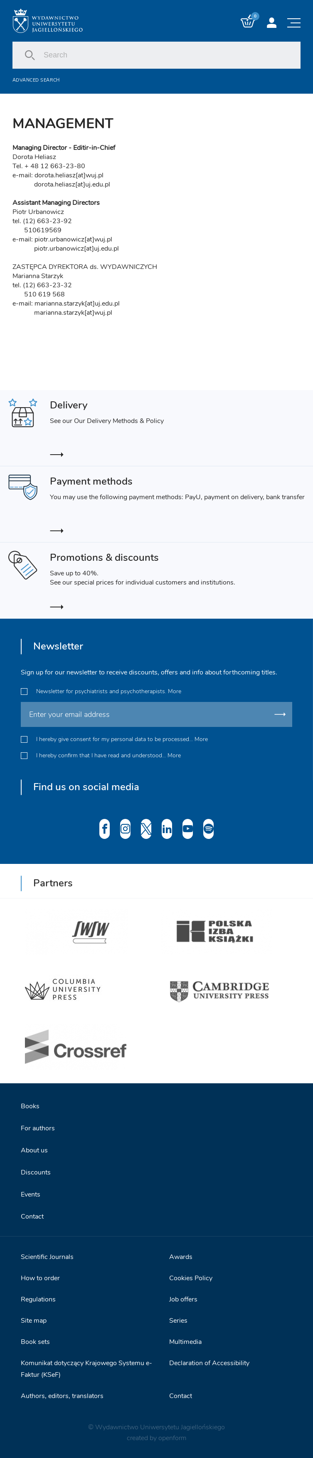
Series (178, 1320)
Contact (32, 1216)
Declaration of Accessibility (209, 1363)
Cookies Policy (190, 1278)
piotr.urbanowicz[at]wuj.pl (73, 239)
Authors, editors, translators (62, 1396)
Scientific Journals (47, 1256)
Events (30, 1194)
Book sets (35, 1341)
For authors (38, 1128)
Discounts (36, 1172)
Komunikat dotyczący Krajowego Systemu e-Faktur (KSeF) (86, 1368)
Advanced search (36, 80)
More (174, 691)
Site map (34, 1320)
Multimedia (185, 1341)
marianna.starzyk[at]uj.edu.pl (77, 303)
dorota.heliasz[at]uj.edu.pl (72, 184)
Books (30, 1106)
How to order (40, 1278)
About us (34, 1150)
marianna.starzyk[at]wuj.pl (73, 312)
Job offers (183, 1299)
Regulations (38, 1299)
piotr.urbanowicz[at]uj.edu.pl (76, 248)
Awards (180, 1256)
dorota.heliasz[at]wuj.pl (69, 175)
